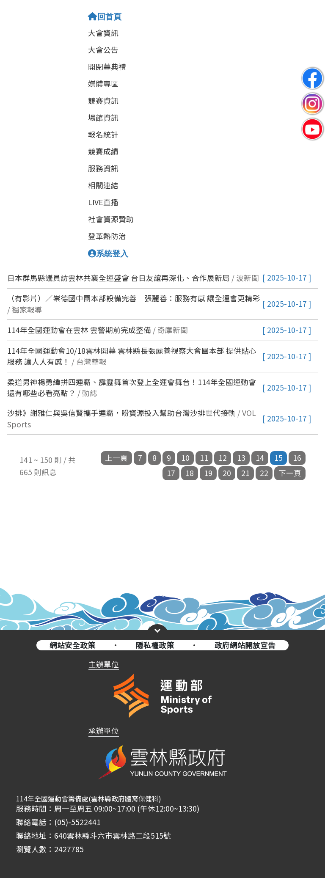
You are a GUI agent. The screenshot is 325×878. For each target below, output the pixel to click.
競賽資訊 (103, 100)
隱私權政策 (155, 645)
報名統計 (103, 134)
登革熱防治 (107, 236)
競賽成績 (103, 151)
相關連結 (103, 185)
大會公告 (103, 49)
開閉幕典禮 (107, 66)
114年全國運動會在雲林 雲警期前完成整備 (79, 330)
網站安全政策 (72, 645)
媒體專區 (103, 83)
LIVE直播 (103, 202)
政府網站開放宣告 (245, 645)
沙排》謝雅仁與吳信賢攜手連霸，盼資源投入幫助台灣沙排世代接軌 (121, 412)
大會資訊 (103, 33)
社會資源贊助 (111, 219)
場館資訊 (103, 117)
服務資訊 (103, 168)
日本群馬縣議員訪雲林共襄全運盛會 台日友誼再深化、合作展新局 (118, 277)
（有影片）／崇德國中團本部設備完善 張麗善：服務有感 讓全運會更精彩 (133, 298)
